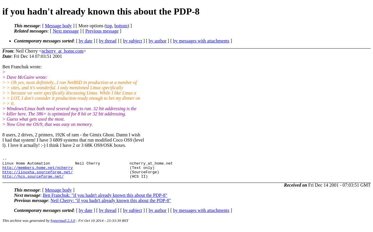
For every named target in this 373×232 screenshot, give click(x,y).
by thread (108, 40)
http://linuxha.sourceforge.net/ (37, 175)
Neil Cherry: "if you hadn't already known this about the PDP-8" (110, 204)
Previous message (102, 30)
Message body (58, 25)
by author (157, 40)
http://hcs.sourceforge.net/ (33, 180)
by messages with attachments (201, 40)
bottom (120, 25)
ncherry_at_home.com (63, 51)
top (109, 25)
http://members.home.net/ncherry (37, 170)
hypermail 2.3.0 (63, 225)
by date (85, 40)
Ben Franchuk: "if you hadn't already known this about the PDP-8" (105, 199)
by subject (132, 40)
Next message (66, 30)
